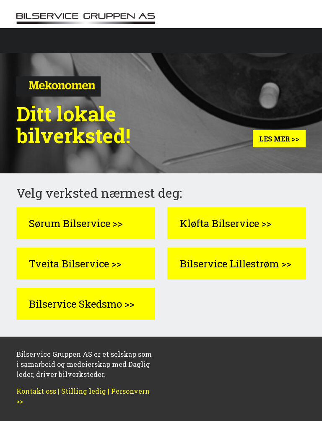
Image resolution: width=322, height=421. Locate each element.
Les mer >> (279, 138)
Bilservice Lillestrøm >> (235, 263)
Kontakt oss (36, 391)
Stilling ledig (83, 391)
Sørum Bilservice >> (76, 223)
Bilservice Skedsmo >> (82, 304)
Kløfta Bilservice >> (226, 223)
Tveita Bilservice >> (75, 263)
